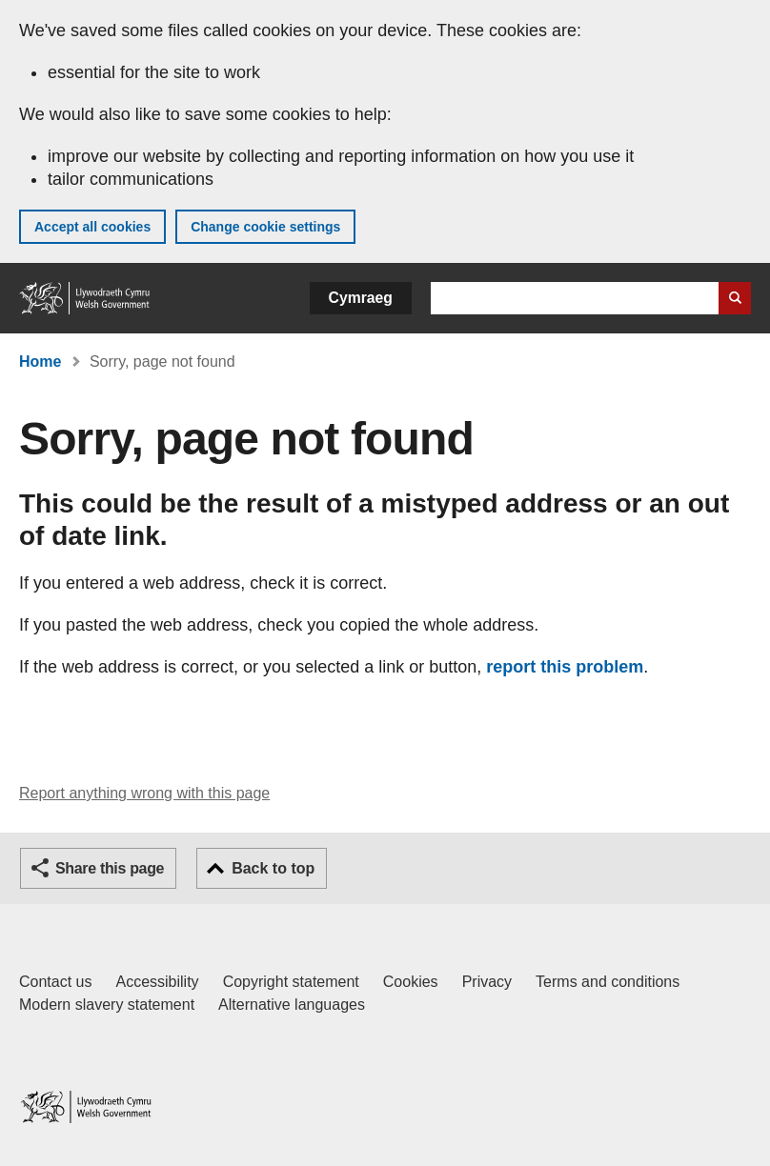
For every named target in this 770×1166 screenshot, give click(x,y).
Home (40, 361)
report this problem (564, 666)
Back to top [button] (273, 868)
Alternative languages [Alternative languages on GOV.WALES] (291, 1004)
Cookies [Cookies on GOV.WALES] (410, 982)
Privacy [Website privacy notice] (487, 982)
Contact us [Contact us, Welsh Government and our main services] (55, 982)
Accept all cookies (92, 226)
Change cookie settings (265, 226)
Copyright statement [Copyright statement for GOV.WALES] (291, 982)
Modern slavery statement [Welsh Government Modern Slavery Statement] (106, 1004)
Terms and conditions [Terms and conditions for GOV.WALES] (607, 982)
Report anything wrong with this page (144, 793)
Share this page (109, 868)
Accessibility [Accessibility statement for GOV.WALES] (156, 982)
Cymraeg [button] (361, 298)
